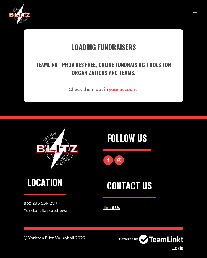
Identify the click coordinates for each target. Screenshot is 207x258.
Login (177, 247)
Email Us (112, 207)
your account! (123, 89)
